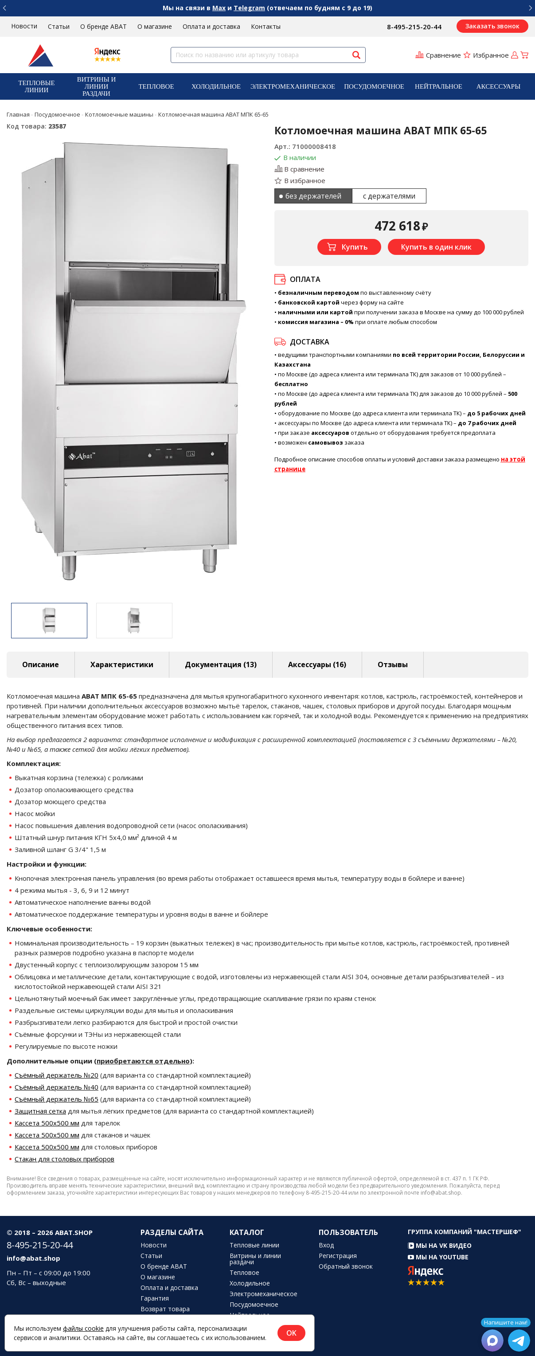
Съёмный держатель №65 (56, 1098)
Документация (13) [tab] (221, 664)
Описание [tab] (40, 664)
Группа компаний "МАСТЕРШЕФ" (464, 1231)
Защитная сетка (40, 1110)
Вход (326, 1245)
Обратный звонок (346, 1266)
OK (291, 1333)
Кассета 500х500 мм (47, 1122)
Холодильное (216, 86)
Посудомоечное (374, 86)
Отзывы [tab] (393, 664)
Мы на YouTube (438, 1257)
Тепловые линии (36, 86)
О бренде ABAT (103, 26)
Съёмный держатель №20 (56, 1075)
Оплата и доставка (211, 26)
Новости (24, 26)
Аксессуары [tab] (317, 664)
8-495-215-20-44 (414, 26)
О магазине (154, 26)
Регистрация (338, 1256)
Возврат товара (165, 1309)
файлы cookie (83, 1328)
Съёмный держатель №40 (56, 1086)
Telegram (249, 8)
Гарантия (155, 1298)
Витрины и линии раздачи (96, 86)
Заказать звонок (492, 26)
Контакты (266, 26)
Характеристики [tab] (121, 664)
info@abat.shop (33, 1258)
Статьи (59, 26)
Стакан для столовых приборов (64, 1158)
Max (219, 8)
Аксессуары (498, 86)
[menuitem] (36, 86)
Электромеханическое (292, 86)
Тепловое (156, 86)
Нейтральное (438, 86)
